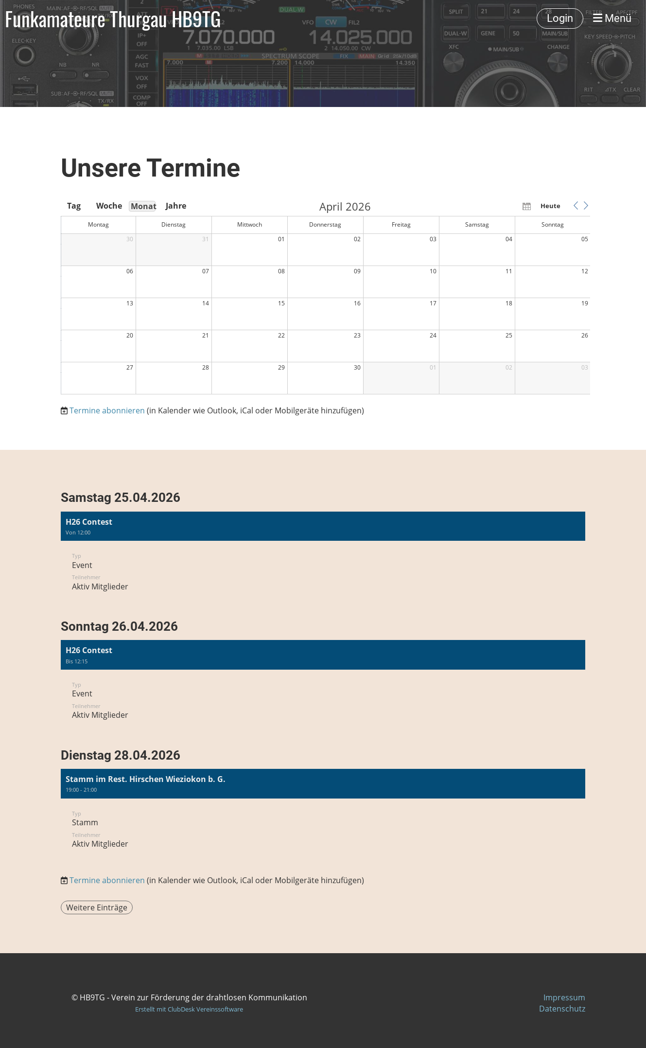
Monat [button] (143, 206)
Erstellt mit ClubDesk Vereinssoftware (189, 1009)
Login (560, 18)
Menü (612, 18)
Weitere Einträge (96, 907)
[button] (576, 206)
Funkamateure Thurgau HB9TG (113, 18)
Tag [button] (74, 206)
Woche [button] (108, 206)
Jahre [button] (176, 206)
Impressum (564, 997)
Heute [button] (550, 205)
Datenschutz (562, 1008)
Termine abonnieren (107, 410)
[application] (326, 298)
